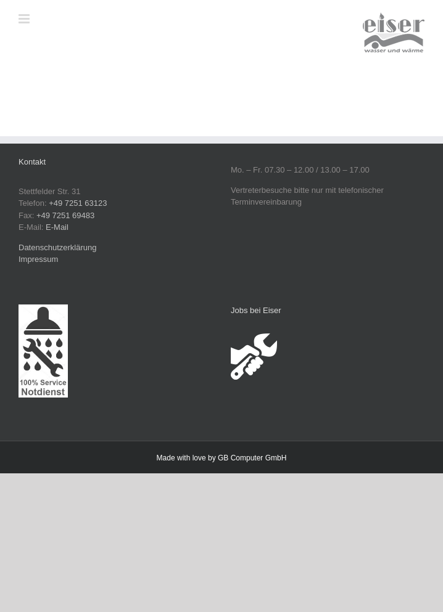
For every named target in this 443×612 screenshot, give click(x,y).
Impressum (38, 259)
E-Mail (57, 227)
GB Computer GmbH (252, 458)
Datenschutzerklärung (57, 247)
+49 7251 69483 (65, 215)
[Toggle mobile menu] (25, 18)
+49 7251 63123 (78, 203)
